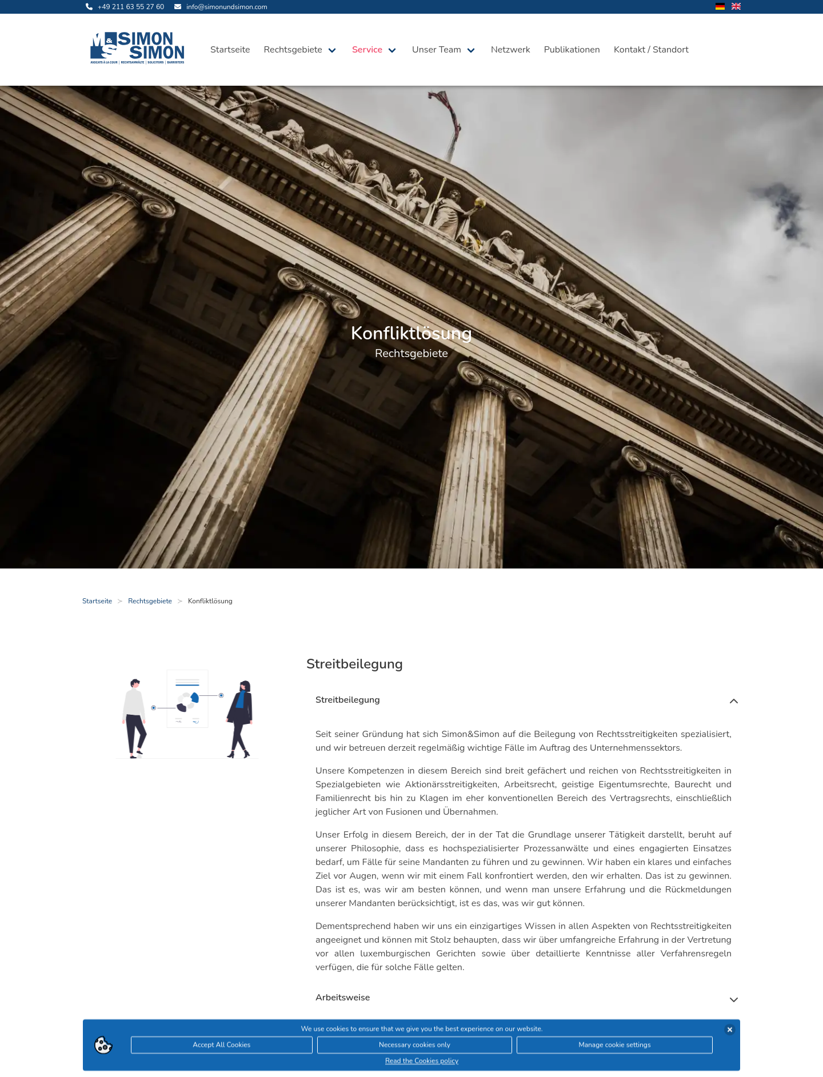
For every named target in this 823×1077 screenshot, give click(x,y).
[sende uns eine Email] (219, 7)
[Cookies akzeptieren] (730, 1030)
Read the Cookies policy (421, 1061)
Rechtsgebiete (293, 49)
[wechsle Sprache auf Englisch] (736, 7)
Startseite (230, 49)
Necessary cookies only (414, 1045)
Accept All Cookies (221, 1045)
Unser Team (436, 49)
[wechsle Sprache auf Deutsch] (720, 7)
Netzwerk (510, 49)
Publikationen (572, 49)
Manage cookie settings (614, 1045)
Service (367, 49)
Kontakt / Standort (651, 49)
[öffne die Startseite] (139, 50)
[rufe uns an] (123, 7)
